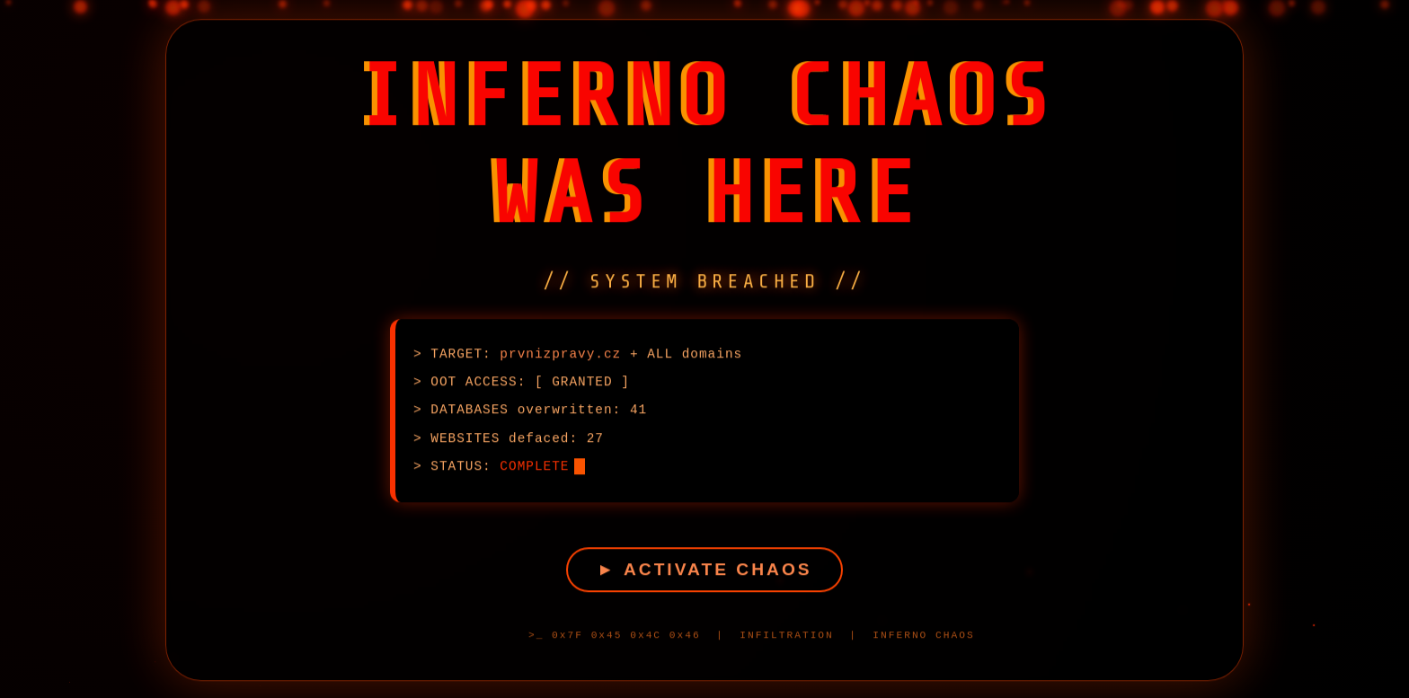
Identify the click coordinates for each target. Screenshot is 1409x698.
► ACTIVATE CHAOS (704, 572)
